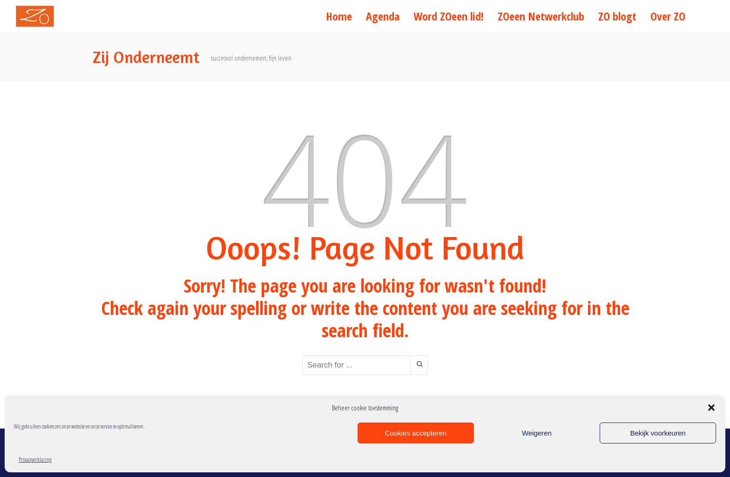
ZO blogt (617, 16)
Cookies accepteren (416, 433)
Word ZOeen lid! (448, 16)
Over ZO (667, 16)
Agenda (382, 16)
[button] (711, 407)
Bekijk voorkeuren (657, 433)
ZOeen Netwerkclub (541, 16)
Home (339, 16)
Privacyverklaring (35, 459)
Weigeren (537, 433)
